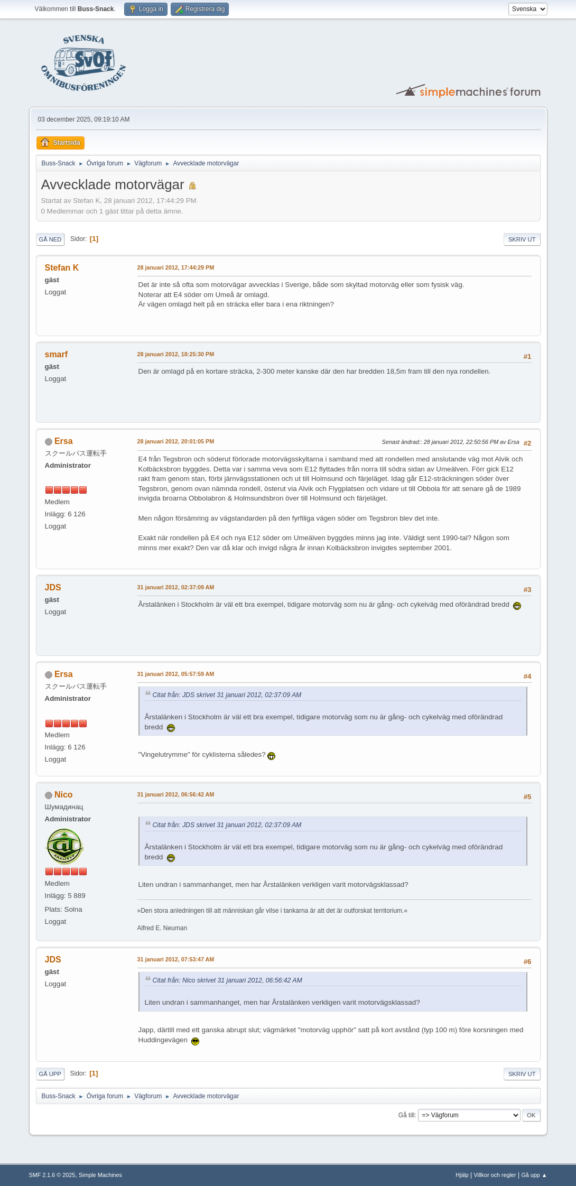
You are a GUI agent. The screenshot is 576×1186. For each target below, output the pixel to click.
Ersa (63, 441)
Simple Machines (100, 1175)
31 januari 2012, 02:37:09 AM (176, 587)
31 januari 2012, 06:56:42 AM (176, 794)
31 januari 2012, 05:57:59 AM (176, 674)
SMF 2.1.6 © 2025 (52, 1175)
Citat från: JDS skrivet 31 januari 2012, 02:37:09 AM (227, 695)
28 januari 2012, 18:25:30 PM (176, 354)
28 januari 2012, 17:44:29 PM (176, 267)
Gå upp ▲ (534, 1175)
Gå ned (50, 239)
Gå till (406, 1115)
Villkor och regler (495, 1175)
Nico (63, 794)
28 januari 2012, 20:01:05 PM (176, 441)
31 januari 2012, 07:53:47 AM (176, 959)
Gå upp (50, 1074)
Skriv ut (522, 239)
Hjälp (462, 1175)
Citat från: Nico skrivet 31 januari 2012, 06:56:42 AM (227, 980)
